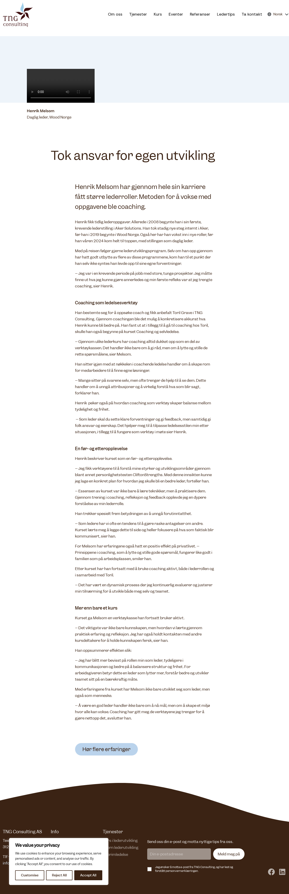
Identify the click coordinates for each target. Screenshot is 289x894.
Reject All (59, 875)
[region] (58, 861)
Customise (29, 875)
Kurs (158, 14)
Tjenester (138, 14)
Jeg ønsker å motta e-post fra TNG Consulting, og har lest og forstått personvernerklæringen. (194, 869)
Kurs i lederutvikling (120, 840)
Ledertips (226, 14)
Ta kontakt (252, 14)
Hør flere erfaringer (106, 749)
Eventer (176, 14)
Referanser (200, 14)
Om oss (115, 14)
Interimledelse (115, 854)
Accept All (88, 875)
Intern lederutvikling (120, 847)
